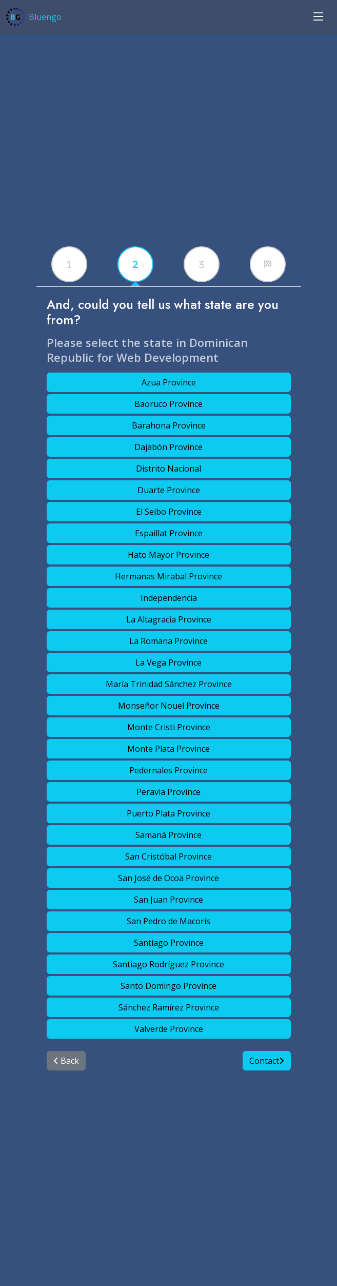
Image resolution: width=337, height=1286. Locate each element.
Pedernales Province (168, 770)
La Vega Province (168, 662)
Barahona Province (169, 425)
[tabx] (69, 264)
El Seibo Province (169, 511)
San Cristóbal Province (168, 856)
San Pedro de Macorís (168, 921)
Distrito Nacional (168, 468)
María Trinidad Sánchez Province (169, 684)
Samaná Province (168, 835)
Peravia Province (168, 791)
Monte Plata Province (168, 748)
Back (66, 1060)
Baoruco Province (168, 404)
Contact (266, 1060)
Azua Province (169, 382)
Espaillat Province (169, 533)
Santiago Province (169, 942)
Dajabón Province (168, 447)
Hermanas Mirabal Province (168, 576)
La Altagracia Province (168, 619)
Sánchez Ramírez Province (168, 1007)
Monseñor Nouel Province (169, 705)
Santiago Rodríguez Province (168, 964)
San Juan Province (168, 899)
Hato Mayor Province (168, 554)
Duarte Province (168, 490)
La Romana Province (168, 641)
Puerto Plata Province (168, 813)
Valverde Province (168, 1029)
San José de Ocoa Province (168, 878)
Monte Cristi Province (168, 727)
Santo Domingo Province (168, 985)
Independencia (169, 597)
